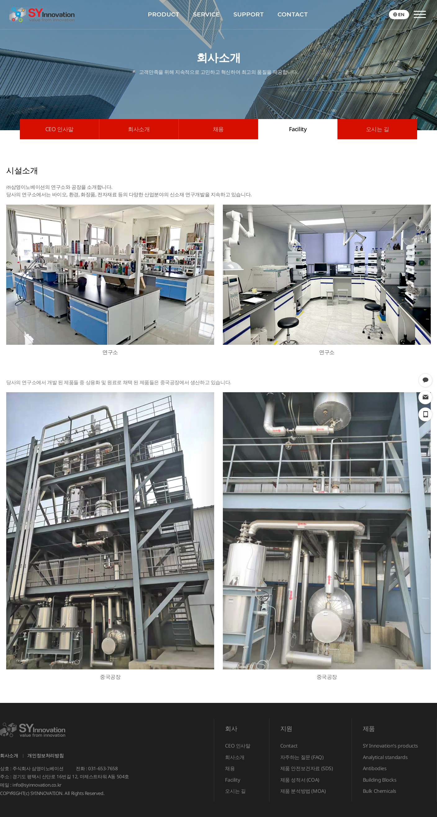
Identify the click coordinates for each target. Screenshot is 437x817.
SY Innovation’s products (390, 745)
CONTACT (292, 14)
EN (401, 14)
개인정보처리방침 (45, 755)
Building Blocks (380, 779)
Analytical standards (385, 757)
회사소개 (139, 129)
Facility (298, 129)
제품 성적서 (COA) (299, 779)
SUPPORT (248, 14)
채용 (218, 129)
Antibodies (375, 768)
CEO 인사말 (59, 129)
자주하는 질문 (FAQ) (302, 757)
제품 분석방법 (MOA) (303, 791)
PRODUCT (163, 14)
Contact (289, 745)
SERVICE (206, 14)
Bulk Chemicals (379, 791)
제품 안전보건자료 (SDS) (306, 768)
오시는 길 (377, 129)
